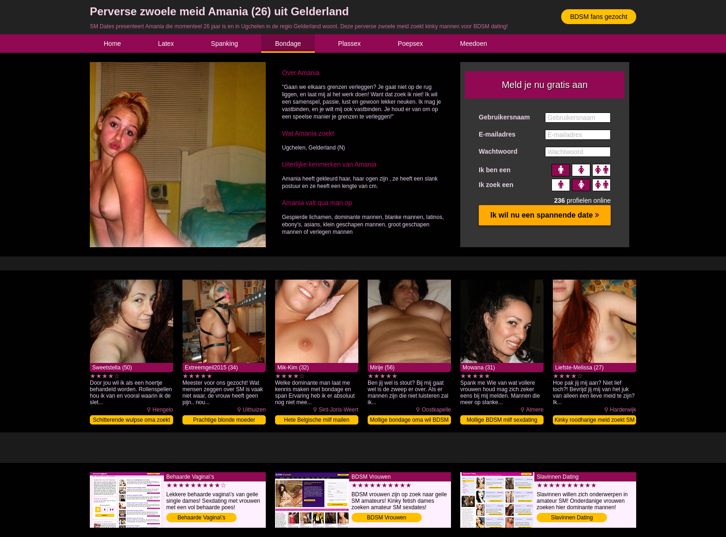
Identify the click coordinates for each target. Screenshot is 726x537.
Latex (166, 43)
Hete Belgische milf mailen (316, 420)
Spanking (224, 43)
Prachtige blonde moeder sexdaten (224, 421)
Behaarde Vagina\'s (201, 517)
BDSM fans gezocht (598, 16)
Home (112, 43)
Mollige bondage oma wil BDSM (409, 420)
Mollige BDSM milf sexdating (502, 420)
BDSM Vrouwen (387, 517)
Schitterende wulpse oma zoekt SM (131, 421)
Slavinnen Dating (572, 517)
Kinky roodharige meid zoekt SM (595, 420)
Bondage (288, 43)
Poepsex (410, 43)
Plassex (349, 43)
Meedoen (473, 43)
